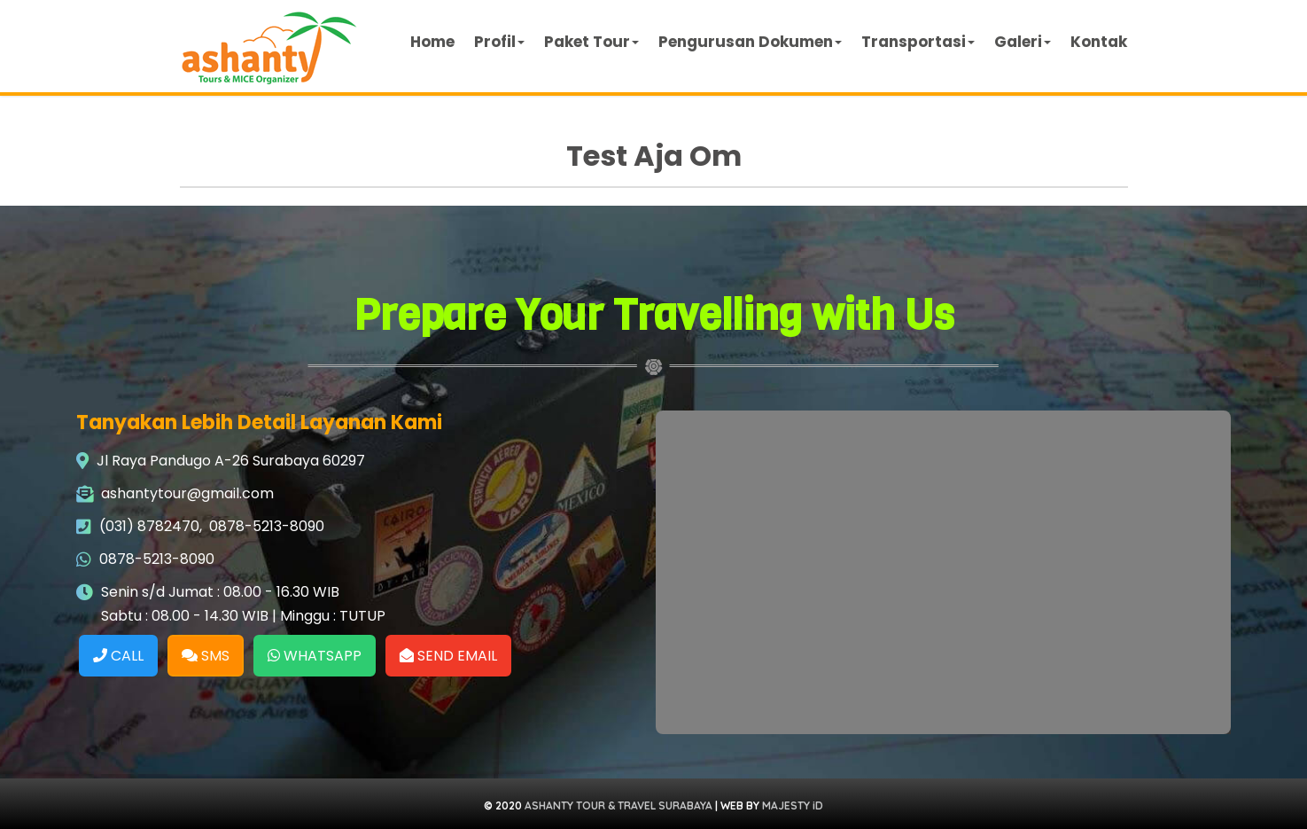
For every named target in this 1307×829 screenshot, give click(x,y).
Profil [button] (499, 41)
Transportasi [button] (918, 41)
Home (432, 41)
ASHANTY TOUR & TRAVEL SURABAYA (618, 805)
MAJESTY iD (792, 805)
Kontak (1098, 41)
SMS (206, 655)
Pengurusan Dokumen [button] (750, 41)
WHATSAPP (315, 655)
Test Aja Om (654, 156)
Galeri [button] (1022, 41)
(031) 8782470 (149, 526)
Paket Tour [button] (591, 41)
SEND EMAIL (448, 655)
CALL (118, 655)
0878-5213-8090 (266, 526)
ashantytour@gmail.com (187, 493)
